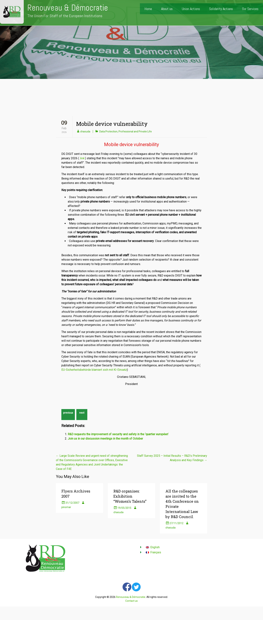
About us (167, 8)
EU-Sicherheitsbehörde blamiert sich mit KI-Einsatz (94, 369)
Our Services (250, 8)
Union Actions (191, 8)
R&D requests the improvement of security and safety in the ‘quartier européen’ (118, 434)
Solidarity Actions (221, 8)
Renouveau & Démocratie (67, 7)
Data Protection (108, 131)
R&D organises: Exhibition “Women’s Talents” (129, 496)
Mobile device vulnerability (112, 123)
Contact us (131, 600)
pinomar (66, 507)
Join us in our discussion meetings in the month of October (105, 438)
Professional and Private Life (135, 131)
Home (148, 8)
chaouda (85, 131)
